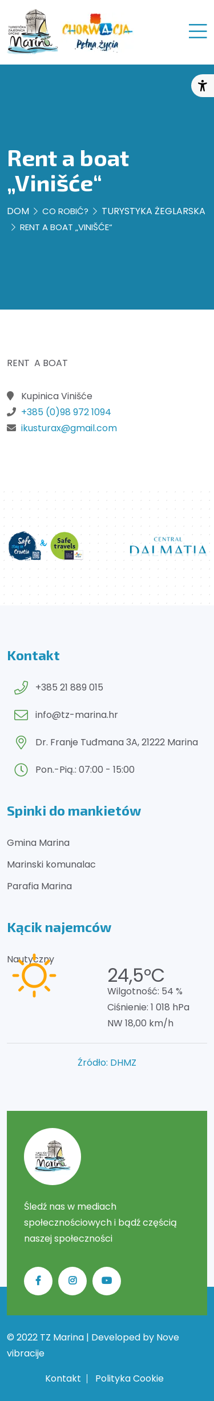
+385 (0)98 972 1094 (66, 412)
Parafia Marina (39, 886)
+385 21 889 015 (69, 687)
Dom (18, 211)
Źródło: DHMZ (107, 1062)
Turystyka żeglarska (153, 211)
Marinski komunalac (51, 864)
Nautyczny (30, 959)
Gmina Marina (38, 842)
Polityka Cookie (129, 1378)
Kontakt (63, 1378)
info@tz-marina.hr (76, 714)
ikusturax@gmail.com (69, 428)
